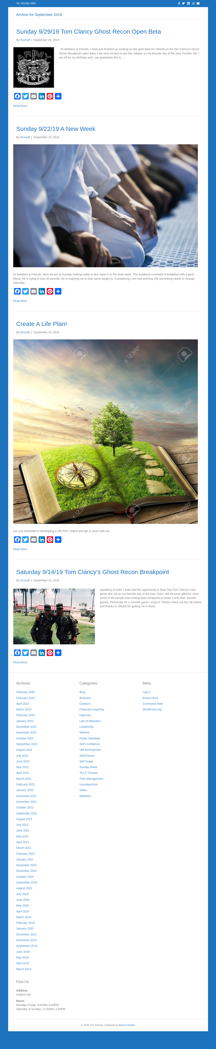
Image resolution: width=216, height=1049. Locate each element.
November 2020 (26, 888)
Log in (146, 710)
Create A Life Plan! (41, 341)
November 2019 (26, 958)
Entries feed (150, 715)
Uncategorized (88, 802)
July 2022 (22, 773)
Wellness (85, 813)
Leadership (86, 744)
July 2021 (22, 842)
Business (85, 715)
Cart (189, 12)
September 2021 (27, 831)
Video (83, 808)
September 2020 (27, 900)
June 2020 (23, 917)
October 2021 (25, 825)
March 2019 (23, 986)
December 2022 (26, 744)
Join (141, 12)
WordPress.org (152, 727)
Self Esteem (87, 773)
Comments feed (153, 721)
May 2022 (22, 785)
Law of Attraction (90, 738)
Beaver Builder (127, 1043)
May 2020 (22, 923)
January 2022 (25, 808)
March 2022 (23, 796)
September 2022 (27, 761)
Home (28, 12)
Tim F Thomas (88, 790)
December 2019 (26, 952)
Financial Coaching (91, 727)
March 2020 (23, 934)
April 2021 (22, 859)
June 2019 (23, 969)
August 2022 (24, 767)
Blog (90, 12)
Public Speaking (89, 756)
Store (176, 12)
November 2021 (26, 819)
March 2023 (23, 727)
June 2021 (23, 848)
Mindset (84, 750)
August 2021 (24, 836)
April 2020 (22, 929)
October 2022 (25, 756)
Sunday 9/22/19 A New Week (55, 146)
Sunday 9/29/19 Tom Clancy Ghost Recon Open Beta (88, 49)
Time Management (91, 796)
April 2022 (22, 790)
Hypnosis (85, 733)
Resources (124, 12)
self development (90, 767)
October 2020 (25, 894)
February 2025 (25, 715)
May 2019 (22, 975)
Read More (20, 123)
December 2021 (26, 813)
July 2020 (22, 911)
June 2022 (23, 779)
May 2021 (22, 854)
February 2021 (25, 871)
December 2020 (26, 883)
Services (74, 12)
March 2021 (23, 865)
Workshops (158, 12)
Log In (43, 12)
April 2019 (22, 981)
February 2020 (25, 940)
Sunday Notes (88, 785)
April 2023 (22, 721)
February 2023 (25, 733)
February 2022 (25, 802)
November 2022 (26, 750)
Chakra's (85, 721)
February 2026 (25, 710)
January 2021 (25, 877)
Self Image (86, 779)
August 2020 (24, 906)
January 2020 (25, 946)
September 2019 (27, 963)
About (58, 12)
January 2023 (25, 738)
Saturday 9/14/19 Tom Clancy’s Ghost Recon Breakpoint (92, 589)
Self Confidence (89, 761)
